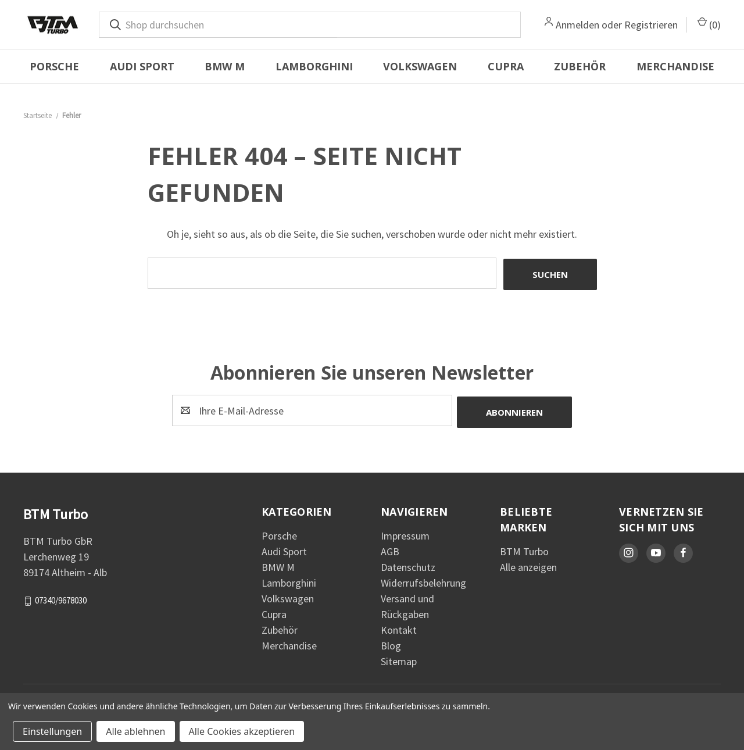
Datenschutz (408, 564)
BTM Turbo (524, 548)
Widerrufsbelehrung (423, 580)
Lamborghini (314, 66)
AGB (390, 548)
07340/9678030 (61, 597)
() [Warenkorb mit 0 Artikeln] (709, 24)
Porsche (54, 66)
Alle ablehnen (135, 731)
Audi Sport (142, 66)
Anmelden (577, 24)
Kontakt (399, 627)
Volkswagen (420, 66)
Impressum (405, 533)
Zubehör (580, 66)
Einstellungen (52, 731)
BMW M (225, 66)
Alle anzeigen (528, 564)
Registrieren (651, 24)
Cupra (506, 66)
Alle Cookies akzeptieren (242, 731)
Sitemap (399, 658)
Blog (391, 642)
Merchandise (675, 66)
